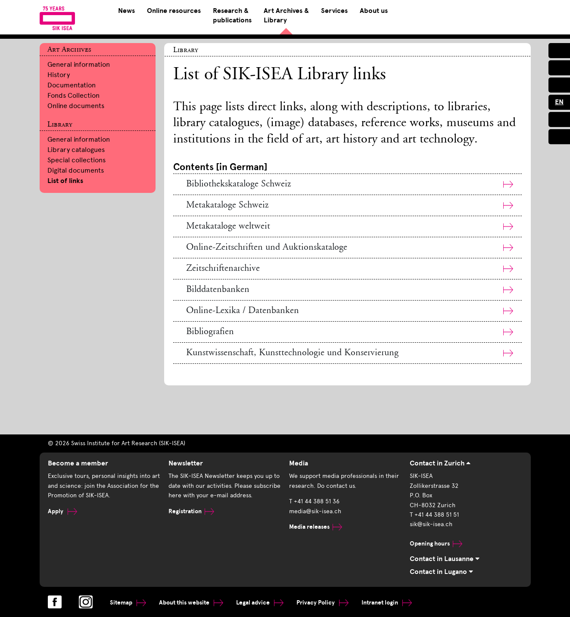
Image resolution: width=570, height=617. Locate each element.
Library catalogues (76, 150)
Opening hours (436, 543)
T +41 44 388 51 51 (434, 514)
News (126, 10)
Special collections (76, 160)
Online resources (174, 10)
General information (78, 64)
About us (374, 10)
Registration (191, 511)
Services (334, 10)
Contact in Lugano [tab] (441, 571)
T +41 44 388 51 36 (314, 501)
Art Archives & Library (286, 15)
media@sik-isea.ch (315, 511)
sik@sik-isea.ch (431, 524)
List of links (65, 181)
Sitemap (128, 602)
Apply (62, 511)
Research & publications (232, 15)
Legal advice (259, 602)
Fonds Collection (73, 95)
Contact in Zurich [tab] (440, 463)
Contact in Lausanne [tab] (445, 559)
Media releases (315, 526)
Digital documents (75, 170)
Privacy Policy (322, 602)
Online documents (75, 106)
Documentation (71, 85)
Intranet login (386, 602)
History (58, 75)
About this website (191, 602)
